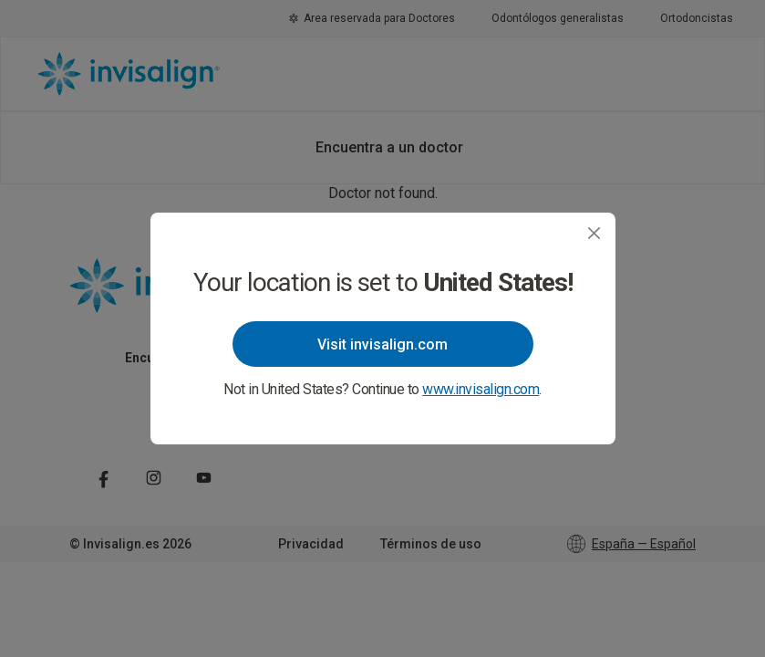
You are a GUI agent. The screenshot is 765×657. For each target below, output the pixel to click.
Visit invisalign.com (382, 344)
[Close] (594, 233)
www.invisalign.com (480, 389)
